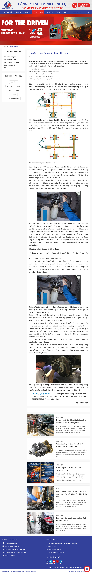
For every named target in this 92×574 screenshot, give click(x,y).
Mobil (18, 86)
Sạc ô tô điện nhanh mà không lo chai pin (41, 76)
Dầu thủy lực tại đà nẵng (41, 394)
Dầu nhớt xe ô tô (9, 65)
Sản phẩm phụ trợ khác (11, 68)
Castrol (14, 94)
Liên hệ (66, 12)
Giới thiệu (18, 12)
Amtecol (9, 86)
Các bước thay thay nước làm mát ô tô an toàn (42, 74)
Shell (17, 90)
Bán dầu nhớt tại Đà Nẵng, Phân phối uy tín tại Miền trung (65, 567)
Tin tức (58, 12)
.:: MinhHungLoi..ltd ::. (84, 571)
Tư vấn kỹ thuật (38, 12)
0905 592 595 (83, 4)
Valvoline (13, 82)
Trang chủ (8, 12)
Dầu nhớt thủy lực (10, 59)
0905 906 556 (83, 6)
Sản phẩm (27, 12)
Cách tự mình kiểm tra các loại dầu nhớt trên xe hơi (44, 71)
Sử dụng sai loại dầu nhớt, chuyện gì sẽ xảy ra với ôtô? (44, 79)
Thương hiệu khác (14, 98)
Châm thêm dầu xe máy (36, 69)
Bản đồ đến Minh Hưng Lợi (56, 552)
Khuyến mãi (49, 12)
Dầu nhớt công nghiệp (11, 62)
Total (10, 90)
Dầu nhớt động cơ (10, 57)
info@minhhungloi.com (55, 549)
